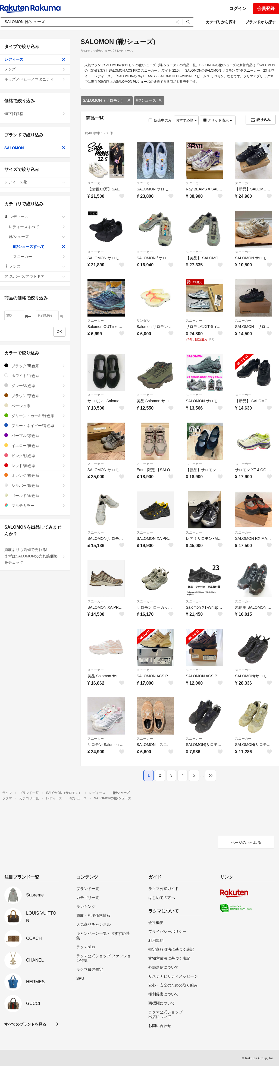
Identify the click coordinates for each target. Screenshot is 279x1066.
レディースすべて (37, 227)
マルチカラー (34, 505)
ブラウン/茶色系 (34, 395)
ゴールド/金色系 (34, 495)
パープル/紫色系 (34, 435)
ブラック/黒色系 (34, 365)
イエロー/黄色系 (34, 445)
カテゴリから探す (221, 22)
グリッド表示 (217, 120)
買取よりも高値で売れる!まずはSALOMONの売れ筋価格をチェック (34, 556)
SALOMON (34, 148)
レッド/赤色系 (34, 465)
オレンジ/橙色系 (34, 475)
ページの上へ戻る (246, 842)
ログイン (237, 8)
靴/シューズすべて (39, 246)
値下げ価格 (34, 113)
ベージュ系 (34, 405)
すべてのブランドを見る (25, 1024)
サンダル (143, 321)
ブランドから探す (260, 22)
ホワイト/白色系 (34, 375)
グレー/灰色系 (34, 385)
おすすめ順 (186, 120)
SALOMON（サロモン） (107, 100)
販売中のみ (160, 120)
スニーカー (95, 183)
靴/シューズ (149, 100)
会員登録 (266, 8)
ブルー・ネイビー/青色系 (34, 425)
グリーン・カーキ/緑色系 (34, 415)
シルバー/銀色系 (34, 485)
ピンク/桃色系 (34, 455)
